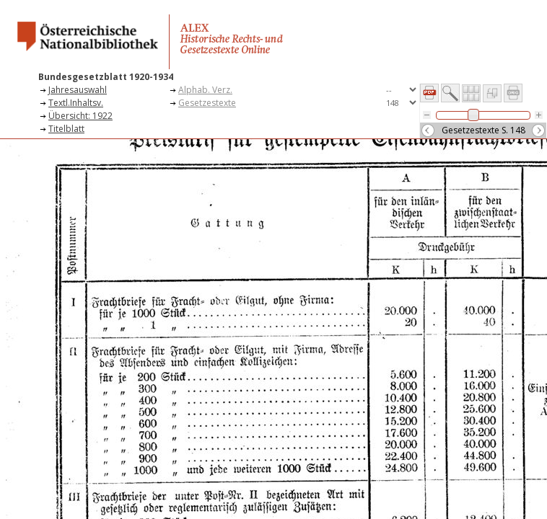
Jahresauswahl (77, 90)
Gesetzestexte (207, 103)
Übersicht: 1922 (80, 116)
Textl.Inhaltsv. (75, 103)
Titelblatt (66, 129)
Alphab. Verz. (205, 90)
